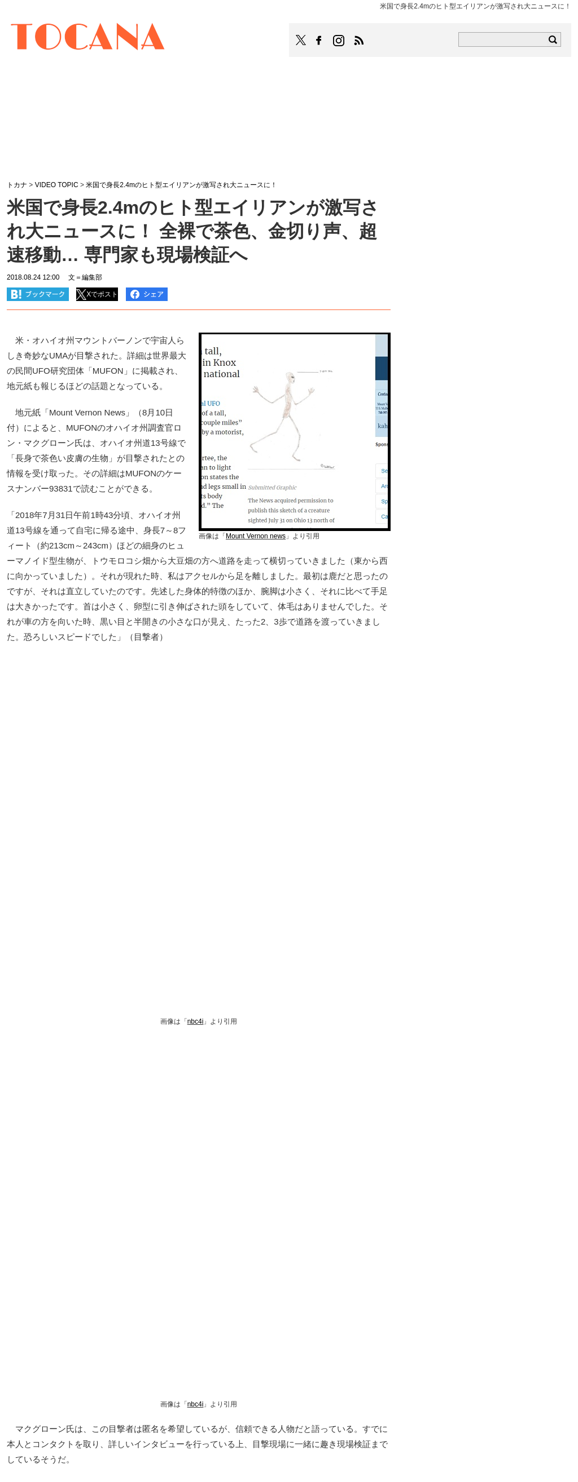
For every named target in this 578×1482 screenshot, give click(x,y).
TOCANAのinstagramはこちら (339, 40)
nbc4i (195, 1021)
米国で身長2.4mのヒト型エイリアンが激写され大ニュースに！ (181, 185)
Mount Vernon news (256, 536)
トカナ (17, 185)
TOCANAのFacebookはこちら (319, 40)
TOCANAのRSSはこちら (359, 40)
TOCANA (88, 38)
